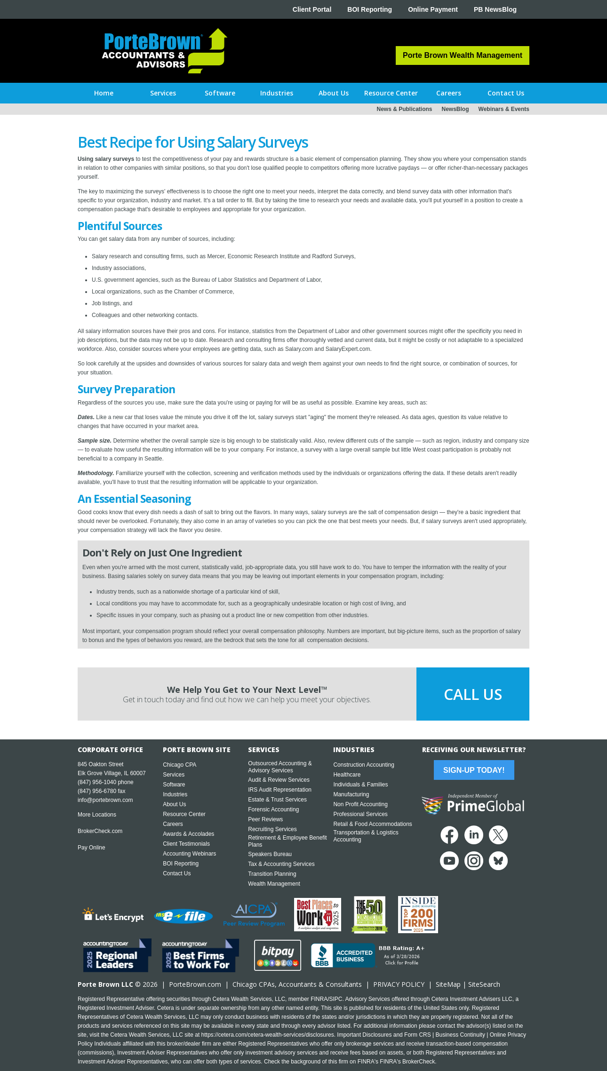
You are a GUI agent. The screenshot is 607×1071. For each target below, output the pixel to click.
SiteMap (448, 984)
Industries (175, 794)
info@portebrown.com (105, 800)
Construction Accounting (363, 765)
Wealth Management (274, 884)
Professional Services (360, 814)
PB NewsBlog (495, 9)
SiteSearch (484, 984)
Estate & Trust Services (277, 799)
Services (173, 774)
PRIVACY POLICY (398, 984)
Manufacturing (351, 794)
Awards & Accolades (188, 834)
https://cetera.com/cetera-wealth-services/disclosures (267, 1034)
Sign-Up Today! (473, 770)
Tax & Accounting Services (281, 864)
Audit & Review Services (279, 780)
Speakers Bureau (270, 854)
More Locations (97, 814)
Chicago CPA (179, 765)
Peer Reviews (265, 819)
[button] (163, 93)
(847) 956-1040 (97, 782)
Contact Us (177, 873)
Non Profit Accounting (360, 804)
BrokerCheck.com (100, 831)
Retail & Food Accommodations (372, 824)
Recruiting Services (272, 829)
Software (174, 784)
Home (103, 92)
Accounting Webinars (189, 853)
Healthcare (346, 774)
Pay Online (91, 847)
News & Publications (404, 109)
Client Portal (312, 9)
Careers (173, 824)
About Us (174, 804)
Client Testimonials (186, 844)
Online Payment (433, 9)
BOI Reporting (369, 9)
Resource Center (184, 814)
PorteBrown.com (195, 984)
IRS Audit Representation (279, 789)
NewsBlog (455, 109)
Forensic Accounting (273, 809)
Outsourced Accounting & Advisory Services (279, 767)
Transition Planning (272, 874)
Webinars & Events (504, 109)
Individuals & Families (360, 784)
